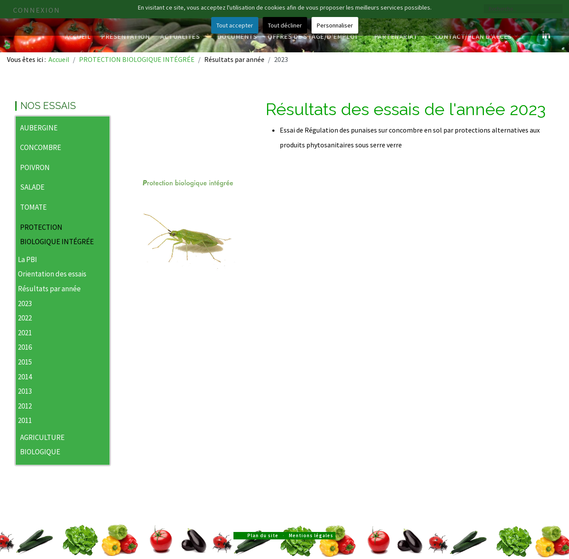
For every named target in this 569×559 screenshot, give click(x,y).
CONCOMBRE (40, 147)
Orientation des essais (52, 274)
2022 (25, 318)
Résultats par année (49, 288)
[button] (103, 129)
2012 (25, 406)
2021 (25, 332)
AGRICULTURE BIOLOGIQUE (42, 445)
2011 (25, 420)
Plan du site (262, 535)
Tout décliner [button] (285, 25)
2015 (25, 362)
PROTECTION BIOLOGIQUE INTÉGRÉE (57, 234)
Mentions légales (311, 535)
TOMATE (33, 207)
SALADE (32, 187)
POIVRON (35, 167)
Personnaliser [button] (335, 25)
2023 (25, 303)
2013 (25, 391)
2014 (25, 377)
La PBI (27, 259)
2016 (25, 347)
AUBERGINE (39, 128)
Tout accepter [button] (234, 25)
